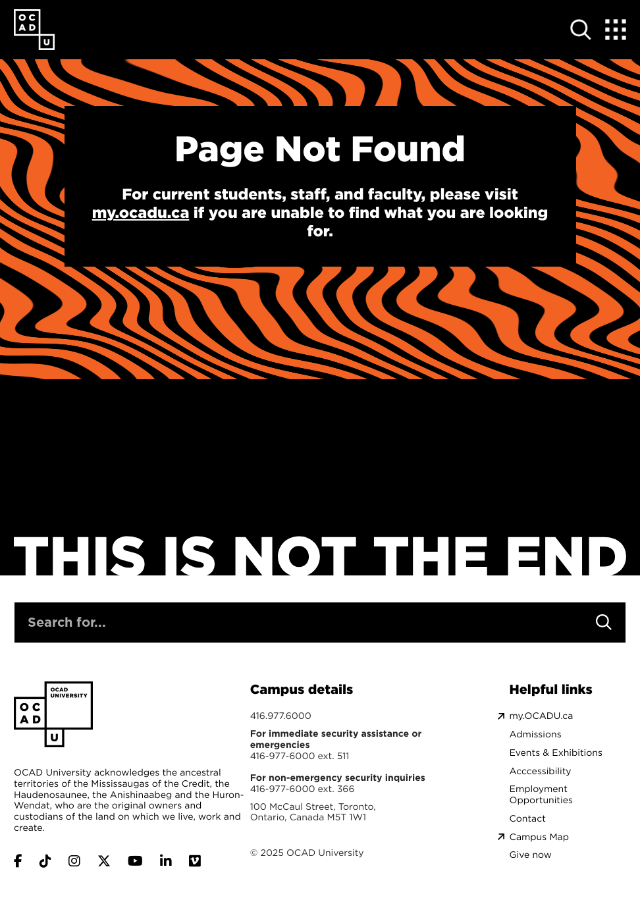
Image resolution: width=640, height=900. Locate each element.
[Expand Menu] (615, 29)
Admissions (536, 734)
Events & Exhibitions (556, 752)
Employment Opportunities (541, 794)
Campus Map (539, 837)
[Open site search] (581, 29)
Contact (528, 818)
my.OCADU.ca (541, 716)
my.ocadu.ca (141, 212)
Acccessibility (541, 771)
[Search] (604, 622)
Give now (531, 854)
